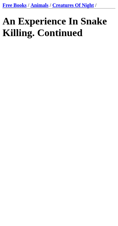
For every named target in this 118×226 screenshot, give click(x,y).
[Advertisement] (59, 110)
